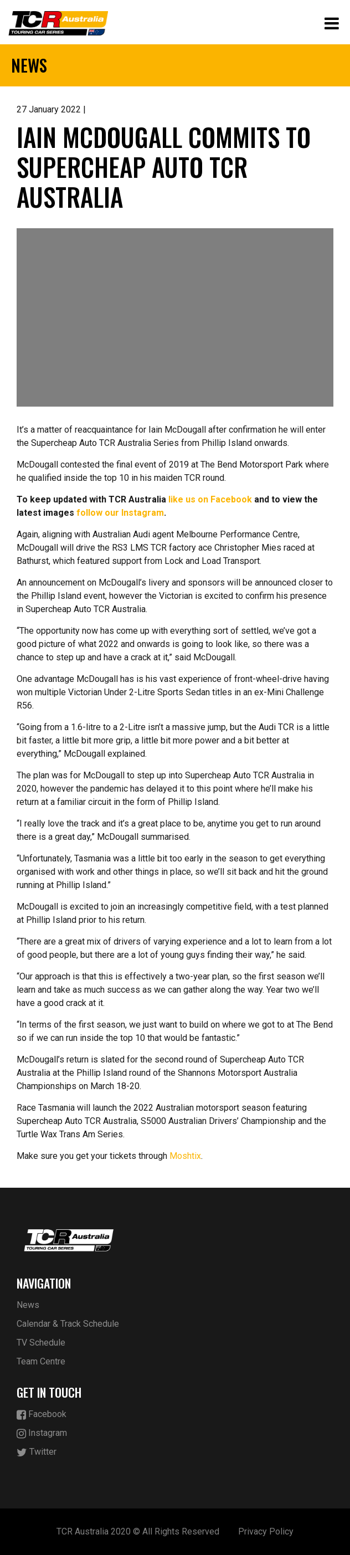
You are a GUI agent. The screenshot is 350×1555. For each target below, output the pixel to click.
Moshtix (185, 1156)
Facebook (41, 1414)
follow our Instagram (120, 512)
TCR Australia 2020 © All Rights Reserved (137, 1531)
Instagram (42, 1433)
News (28, 1305)
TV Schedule (41, 1342)
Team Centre (41, 1361)
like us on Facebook (210, 499)
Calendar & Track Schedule (68, 1323)
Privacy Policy (266, 1531)
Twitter (36, 1452)
